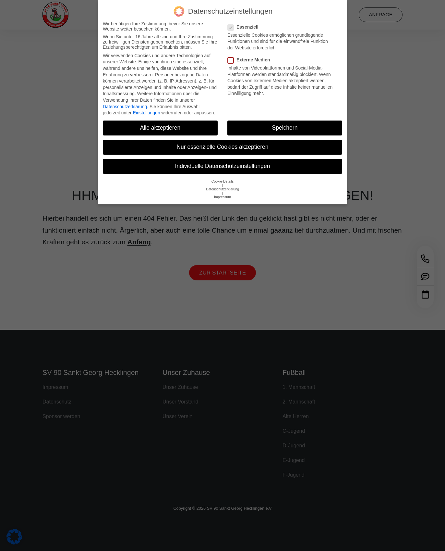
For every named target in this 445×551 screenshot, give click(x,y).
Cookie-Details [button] (222, 176)
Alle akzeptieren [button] (160, 123)
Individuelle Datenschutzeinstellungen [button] (222, 161)
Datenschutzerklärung (125, 101)
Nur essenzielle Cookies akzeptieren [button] (222, 142)
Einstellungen (146, 107)
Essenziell (245, 21)
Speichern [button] (285, 123)
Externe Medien (250, 55)
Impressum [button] (222, 192)
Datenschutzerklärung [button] (222, 184)
